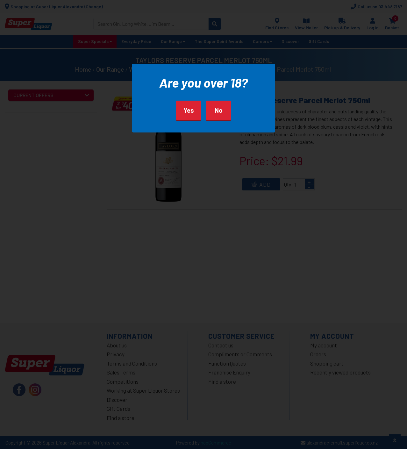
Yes (188, 110)
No (219, 110)
